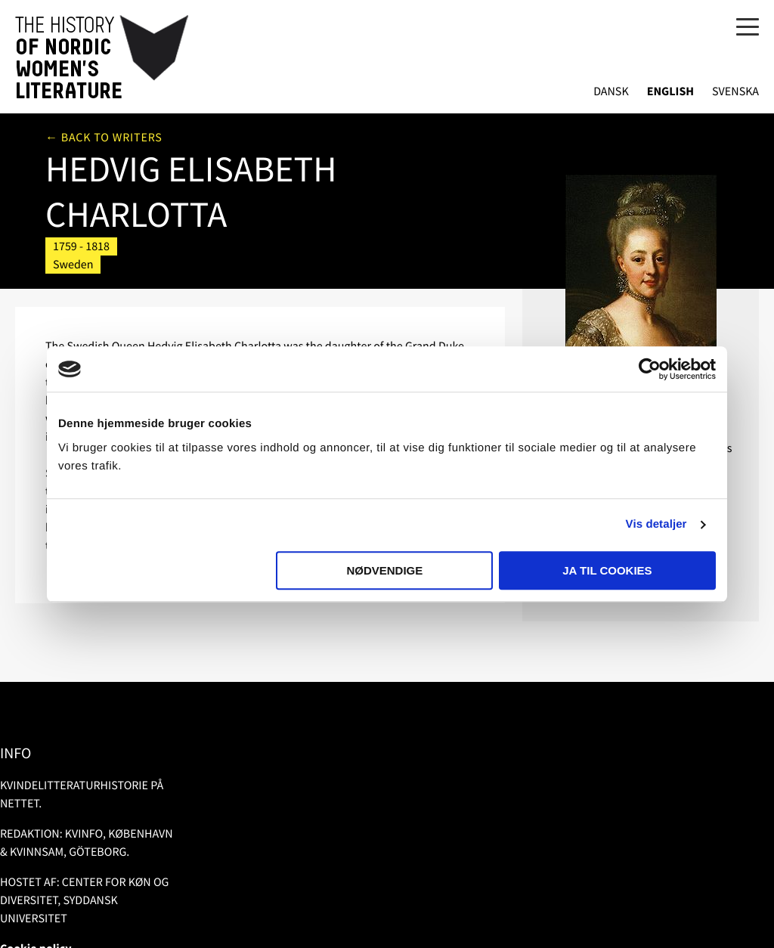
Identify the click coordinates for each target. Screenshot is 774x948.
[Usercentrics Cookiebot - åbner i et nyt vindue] (650, 369)
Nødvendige (384, 570)
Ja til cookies (607, 570)
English (670, 91)
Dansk (611, 91)
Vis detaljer (656, 524)
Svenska (735, 91)
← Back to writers (104, 137)
